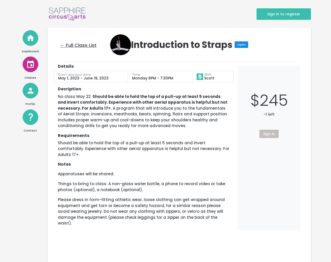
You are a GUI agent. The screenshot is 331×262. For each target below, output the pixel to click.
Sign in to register (283, 14)
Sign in (269, 133)
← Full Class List (78, 45)
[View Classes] (30, 64)
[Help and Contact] (30, 117)
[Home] (30, 38)
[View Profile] (30, 90)
